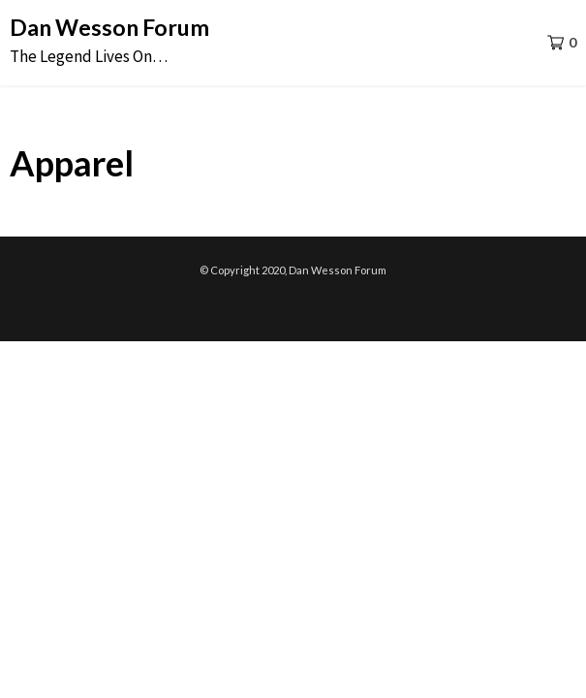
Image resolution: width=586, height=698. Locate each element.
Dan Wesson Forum (109, 27)
